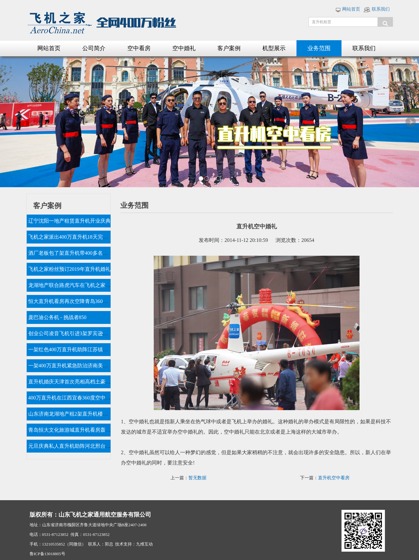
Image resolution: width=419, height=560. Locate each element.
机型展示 (274, 48)
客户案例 (229, 48)
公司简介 (93, 48)
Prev (8, 122)
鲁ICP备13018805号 (47, 553)
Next (410, 122)
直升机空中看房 (334, 477)
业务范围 (319, 48)
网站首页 (347, 9)
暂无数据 (197, 477)
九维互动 (144, 544)
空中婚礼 (184, 48)
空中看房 (138, 48)
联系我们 (376, 9)
